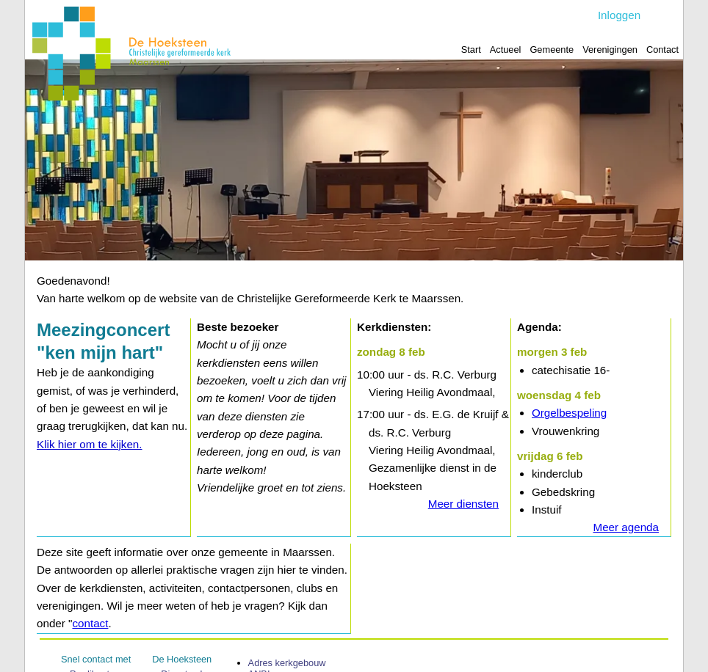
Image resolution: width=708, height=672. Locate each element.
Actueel (505, 49)
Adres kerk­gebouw (287, 662)
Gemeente (552, 49)
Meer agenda (626, 527)
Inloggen (619, 15)
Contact (662, 49)
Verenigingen (609, 49)
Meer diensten (463, 503)
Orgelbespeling (569, 413)
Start (471, 49)
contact (90, 623)
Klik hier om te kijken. (89, 444)
